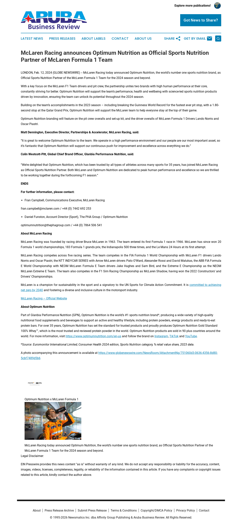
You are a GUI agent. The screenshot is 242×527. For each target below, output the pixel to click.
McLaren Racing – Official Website (44, 298)
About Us (143, 38)
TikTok (173, 336)
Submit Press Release (92, 510)
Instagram (161, 336)
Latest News (32, 38)
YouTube (191, 336)
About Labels (93, 38)
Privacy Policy (185, 510)
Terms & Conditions (124, 510)
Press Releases (62, 38)
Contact (120, 38)
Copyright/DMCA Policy (156, 510)
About (37, 510)
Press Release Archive (59, 510)
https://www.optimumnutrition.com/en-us (93, 336)
